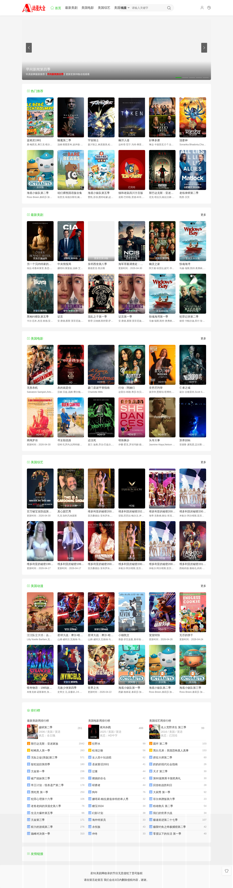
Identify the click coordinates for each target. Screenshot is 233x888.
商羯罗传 (32, 440)
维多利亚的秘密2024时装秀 (131, 511)
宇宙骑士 (93, 140)
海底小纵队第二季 (38, 192)
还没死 (92, 440)
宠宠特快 (154, 635)
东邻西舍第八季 (97, 264)
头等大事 (154, 440)
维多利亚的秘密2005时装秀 (162, 511)
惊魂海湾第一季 (158, 316)
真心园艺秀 (64, 511)
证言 (60, 316)
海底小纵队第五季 (99, 192)
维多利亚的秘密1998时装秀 (40, 564)
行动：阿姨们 (126, 387)
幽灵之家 (154, 264)
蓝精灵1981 (34, 140)
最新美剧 (71, 7)
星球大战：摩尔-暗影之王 (101, 635)
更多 (203, 214)
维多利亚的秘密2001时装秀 (101, 564)
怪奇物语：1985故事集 (40, 687)
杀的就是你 (64, 387)
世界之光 (93, 687)
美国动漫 (120, 7)
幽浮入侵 (123, 140)
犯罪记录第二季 (189, 316)
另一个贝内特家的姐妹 (40, 264)
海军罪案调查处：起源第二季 (131, 264)
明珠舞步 (123, 440)
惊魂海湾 (184, 264)
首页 (55, 8)
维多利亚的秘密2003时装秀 (162, 564)
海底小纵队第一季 (129, 687)
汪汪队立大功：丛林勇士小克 (40, 635)
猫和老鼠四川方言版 (130, 192)
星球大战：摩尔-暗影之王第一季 (70, 635)
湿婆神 (183, 140)
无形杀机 (32, 387)
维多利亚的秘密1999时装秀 (70, 564)
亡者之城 (184, 387)
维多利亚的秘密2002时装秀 (131, 564)
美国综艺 (104, 7)
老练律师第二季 (189, 192)
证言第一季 (125, 316)
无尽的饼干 (186, 635)
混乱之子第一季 (97, 316)
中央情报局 (64, 264)
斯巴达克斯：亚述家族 (162, 192)
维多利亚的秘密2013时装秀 (192, 564)
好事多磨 (154, 140)
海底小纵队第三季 (190, 687)
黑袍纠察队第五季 (38, 316)
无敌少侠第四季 (67, 687)
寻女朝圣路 (64, 440)
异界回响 (184, 440)
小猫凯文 (123, 635)
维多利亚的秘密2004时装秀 (192, 511)
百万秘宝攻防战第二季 (40, 511)
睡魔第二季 (64, 140)
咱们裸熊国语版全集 (69, 192)
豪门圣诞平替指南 (99, 387)
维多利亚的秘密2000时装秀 (101, 511)
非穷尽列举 (156, 387)
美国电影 (87, 7)
